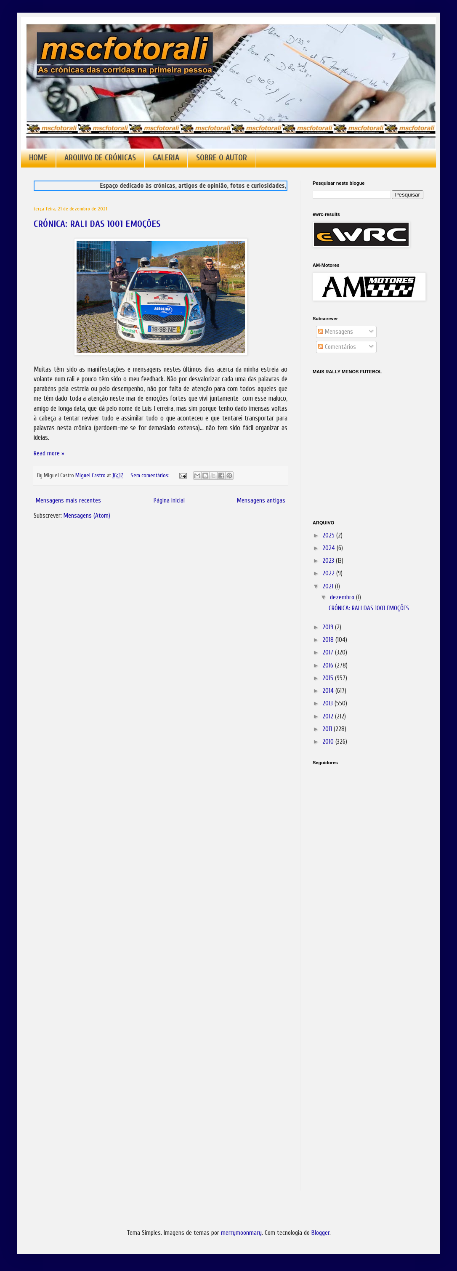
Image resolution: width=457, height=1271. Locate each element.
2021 (328, 586)
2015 (328, 678)
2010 (328, 741)
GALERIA (166, 157)
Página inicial (169, 500)
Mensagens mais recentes (68, 500)
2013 (328, 703)
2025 (329, 535)
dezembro (343, 597)
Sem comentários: (150, 475)
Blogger (320, 1232)
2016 (328, 665)
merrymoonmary (241, 1232)
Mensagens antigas (261, 500)
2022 (329, 573)
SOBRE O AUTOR (221, 157)
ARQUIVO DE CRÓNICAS (100, 157)
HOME (38, 157)
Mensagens (335, 331)
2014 (328, 690)
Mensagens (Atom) (87, 515)
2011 (328, 729)
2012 (328, 716)
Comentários (337, 347)
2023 (329, 560)
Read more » (49, 453)
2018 (328, 639)
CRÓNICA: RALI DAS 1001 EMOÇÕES (97, 223)
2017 (328, 652)
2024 (329, 548)
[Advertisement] (355, 890)
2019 (328, 627)
